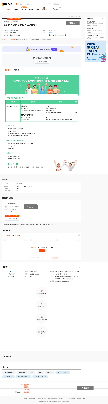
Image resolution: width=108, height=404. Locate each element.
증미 (22, 186)
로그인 (32, 247)
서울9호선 (18, 186)
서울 (17, 184)
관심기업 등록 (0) (12, 218)
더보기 (79, 267)
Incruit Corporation (55, 401)
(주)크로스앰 (7, 22)
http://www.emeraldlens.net (62, 281)
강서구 (20, 184)
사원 (17, 190)
